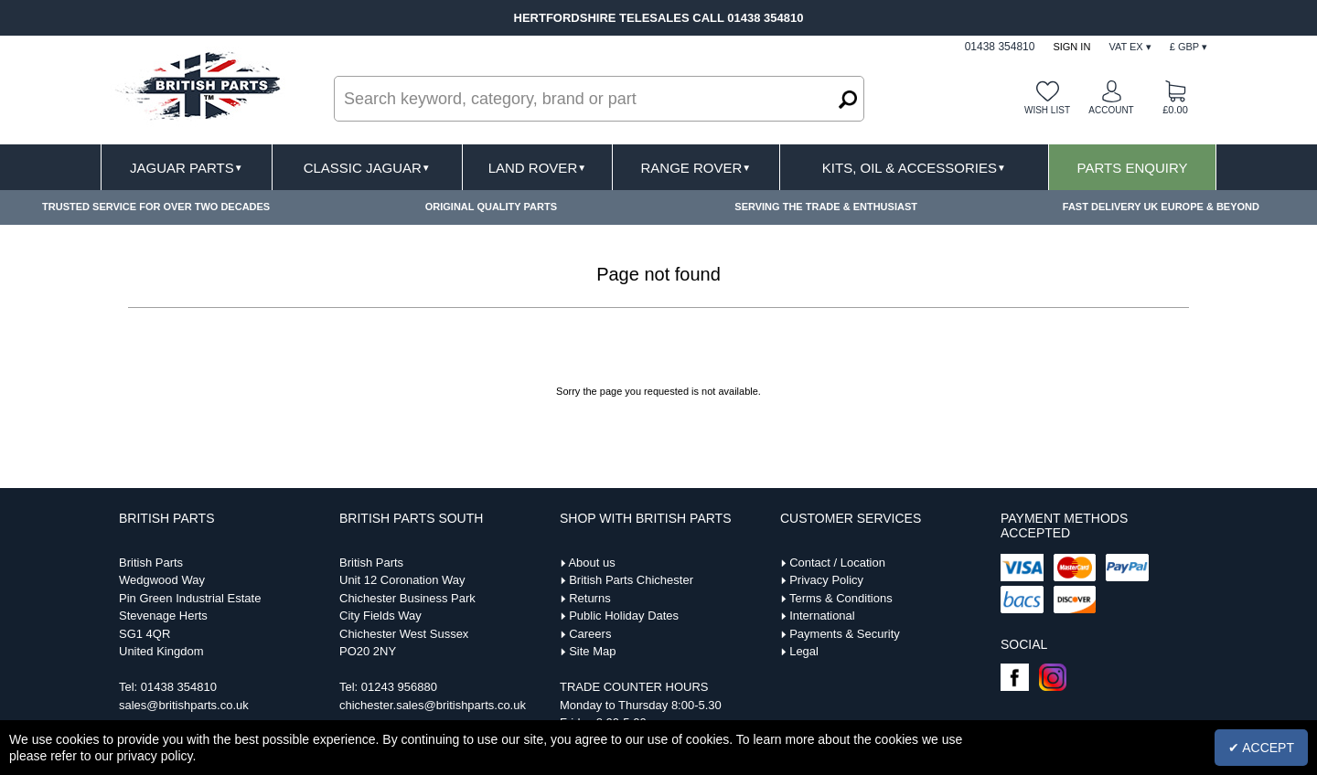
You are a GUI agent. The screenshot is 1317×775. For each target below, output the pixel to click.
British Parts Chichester (631, 580)
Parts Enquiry (1132, 167)
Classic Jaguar (367, 167)
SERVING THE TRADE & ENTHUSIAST (825, 206)
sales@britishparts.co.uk (184, 705)
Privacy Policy (826, 580)
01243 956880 (399, 687)
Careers (590, 634)
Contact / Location (837, 562)
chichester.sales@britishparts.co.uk (432, 705)
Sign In (1071, 46)
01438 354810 (179, 687)
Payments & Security (844, 634)
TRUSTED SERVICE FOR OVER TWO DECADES (156, 206)
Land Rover (537, 167)
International (822, 615)
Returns (590, 598)
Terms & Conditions (841, 598)
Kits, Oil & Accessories (914, 167)
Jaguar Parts (186, 167)
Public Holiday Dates (624, 615)
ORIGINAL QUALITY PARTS (491, 206)
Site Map (592, 651)
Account (1110, 110)
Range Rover (695, 167)
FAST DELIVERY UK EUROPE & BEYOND (1161, 206)
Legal (804, 651)
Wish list (1047, 110)
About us (591, 562)
